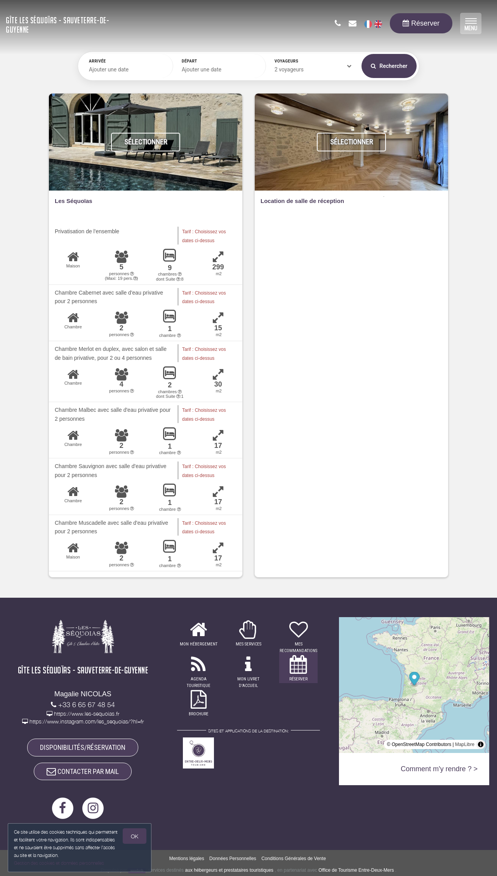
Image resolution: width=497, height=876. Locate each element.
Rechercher (389, 66)
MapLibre (464, 744)
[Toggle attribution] (480, 744)
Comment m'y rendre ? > (439, 769)
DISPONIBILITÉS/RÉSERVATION (82, 747)
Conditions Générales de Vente (293, 859)
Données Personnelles (232, 859)
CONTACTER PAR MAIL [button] (83, 771)
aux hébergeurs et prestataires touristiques (229, 870)
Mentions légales (186, 859)
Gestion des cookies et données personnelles (59, 863)
